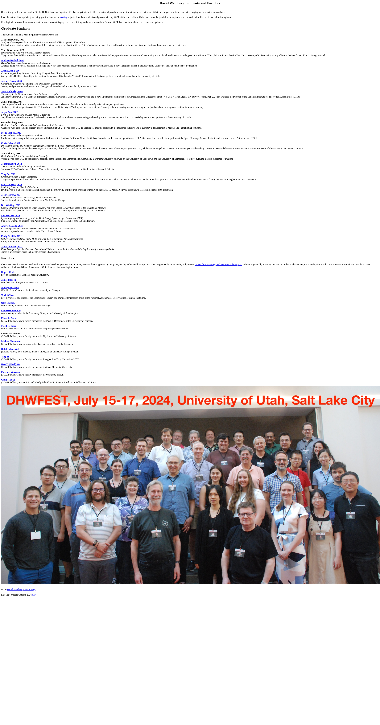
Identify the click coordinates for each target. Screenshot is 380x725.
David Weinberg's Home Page (21, 589)
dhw (34, 594)
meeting (63, 17)
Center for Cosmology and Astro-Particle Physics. (218, 264)
